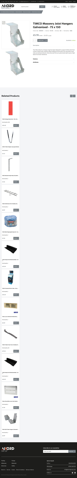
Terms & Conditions (20, 469)
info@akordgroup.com (24, 1)
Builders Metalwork (19, 11)
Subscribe (72, 451)
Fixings (13, 460)
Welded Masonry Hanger (36, 11)
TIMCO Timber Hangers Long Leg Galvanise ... (10, 147)
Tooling (3, 460)
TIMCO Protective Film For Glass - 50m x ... (10, 288)
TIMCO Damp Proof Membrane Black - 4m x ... (10, 260)
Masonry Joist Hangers (27, 11)
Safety (13, 466)
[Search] (29, 6)
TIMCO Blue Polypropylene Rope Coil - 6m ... (10, 232)
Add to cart (42, 40)
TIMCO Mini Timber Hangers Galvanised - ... (10, 429)
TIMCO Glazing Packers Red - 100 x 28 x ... (10, 119)
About (67, 1)
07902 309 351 (41, 1)
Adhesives (3, 463)
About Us (3, 469)
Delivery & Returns (30, 469)
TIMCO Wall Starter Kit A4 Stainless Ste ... (10, 203)
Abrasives (3, 466)
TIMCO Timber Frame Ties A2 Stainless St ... (10, 344)
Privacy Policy (20, 474)
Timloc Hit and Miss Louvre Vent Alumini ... (10, 401)
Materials (14, 463)
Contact (74, 1)
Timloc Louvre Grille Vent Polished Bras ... (10, 316)
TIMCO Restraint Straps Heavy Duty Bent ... (10, 175)
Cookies (24, 474)
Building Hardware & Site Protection (8, 11)
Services (70, 1)
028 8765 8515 (33, 1)
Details (16, 125)
